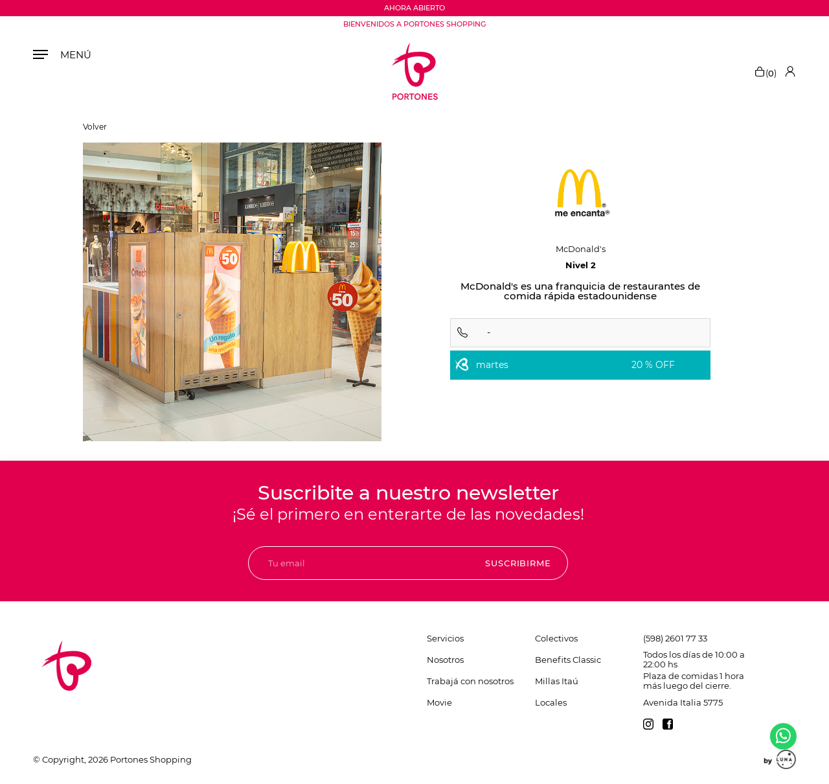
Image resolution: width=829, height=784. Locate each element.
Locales (551, 702)
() (765, 71)
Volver (95, 127)
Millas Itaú (556, 681)
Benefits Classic (568, 659)
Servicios (445, 638)
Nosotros (445, 659)
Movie (439, 702)
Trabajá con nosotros (470, 681)
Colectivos (556, 638)
